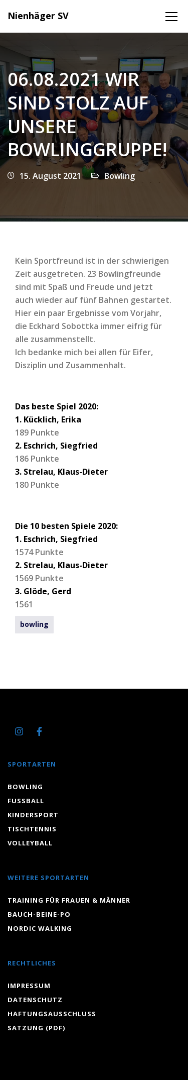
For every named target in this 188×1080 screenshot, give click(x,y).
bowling (34, 624)
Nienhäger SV (38, 16)
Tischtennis (32, 828)
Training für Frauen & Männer (69, 900)
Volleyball (30, 842)
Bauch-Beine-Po (39, 914)
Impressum (29, 985)
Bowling (119, 175)
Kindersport (33, 814)
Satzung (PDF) (36, 1027)
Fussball (26, 800)
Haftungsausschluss (52, 1013)
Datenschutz (35, 999)
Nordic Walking (40, 928)
